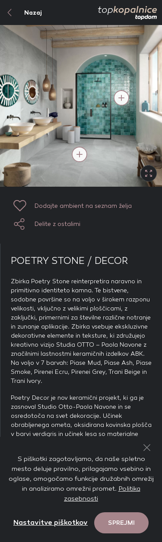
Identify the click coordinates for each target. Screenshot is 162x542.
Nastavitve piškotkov (50, 522)
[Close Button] (147, 447)
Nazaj (21, 12)
